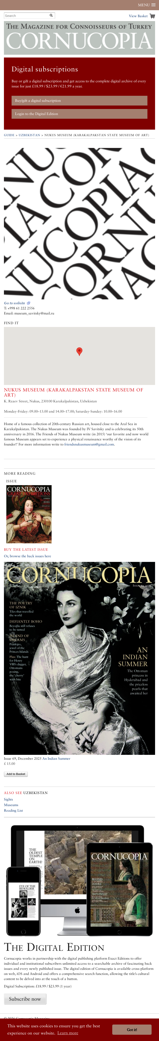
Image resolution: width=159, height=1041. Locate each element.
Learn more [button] (67, 1032)
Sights (8, 799)
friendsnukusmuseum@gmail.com (89, 444)
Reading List (13, 810)
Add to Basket (15, 774)
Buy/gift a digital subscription (38, 100)
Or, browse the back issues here (27, 556)
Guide (9, 135)
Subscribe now (25, 999)
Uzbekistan (29, 135)
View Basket (138, 16)
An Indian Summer (56, 758)
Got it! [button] (132, 1030)
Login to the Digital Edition (36, 114)
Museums (11, 805)
